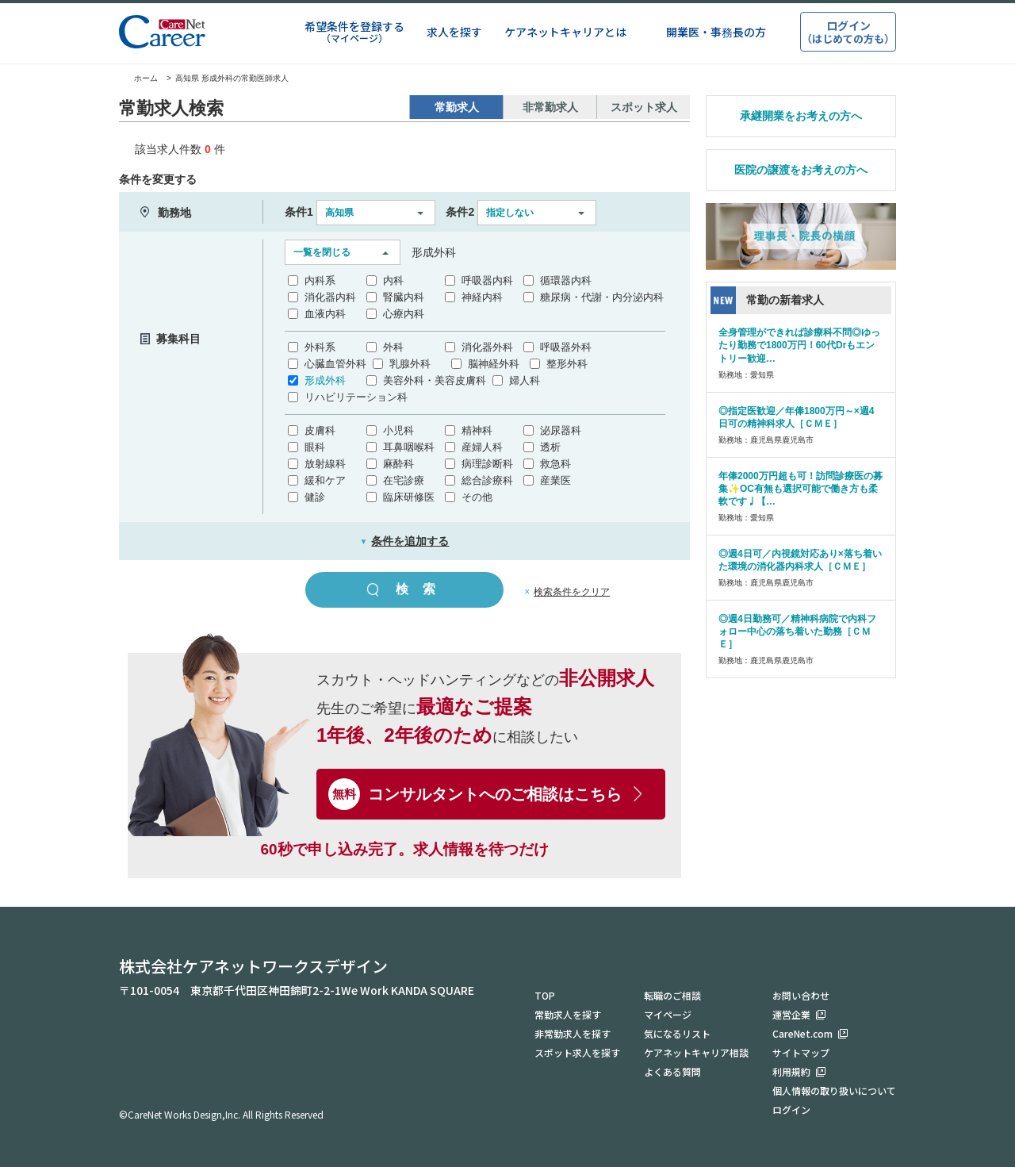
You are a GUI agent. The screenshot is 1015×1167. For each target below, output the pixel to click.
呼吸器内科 (487, 280)
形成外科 (325, 380)
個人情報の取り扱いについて (834, 1090)
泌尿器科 (560, 430)
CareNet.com (802, 1033)
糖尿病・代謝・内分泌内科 (602, 297)
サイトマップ (800, 1052)
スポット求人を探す (577, 1052)
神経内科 (482, 297)
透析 (550, 447)
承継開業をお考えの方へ (801, 115)
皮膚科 (319, 430)
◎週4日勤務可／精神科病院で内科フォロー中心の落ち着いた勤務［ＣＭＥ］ (797, 631)
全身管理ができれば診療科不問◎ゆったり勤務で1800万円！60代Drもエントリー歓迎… (799, 345)
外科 (393, 347)
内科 (393, 280)
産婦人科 (482, 447)
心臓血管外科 (335, 364)
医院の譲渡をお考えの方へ (801, 169)
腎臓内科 (403, 297)
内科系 (319, 280)
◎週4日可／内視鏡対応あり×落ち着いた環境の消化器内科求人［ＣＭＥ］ (800, 560)
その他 (477, 497)
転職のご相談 (672, 995)
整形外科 (567, 364)
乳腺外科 (410, 364)
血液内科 (325, 314)
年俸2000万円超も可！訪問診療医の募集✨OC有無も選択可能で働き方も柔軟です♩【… (800, 488)
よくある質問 (672, 1071)
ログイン (791, 1109)
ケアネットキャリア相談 (696, 1052)
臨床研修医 (409, 497)
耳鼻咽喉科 (409, 447)
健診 (314, 497)
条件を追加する (405, 541)
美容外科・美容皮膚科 (434, 380)
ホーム (138, 78)
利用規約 (791, 1071)
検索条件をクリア (572, 591)
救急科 (555, 464)
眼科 (314, 447)
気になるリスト (677, 1033)
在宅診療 (403, 480)
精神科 (477, 430)
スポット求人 (644, 107)
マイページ (667, 1014)
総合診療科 (487, 480)
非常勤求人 (550, 107)
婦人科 (524, 380)
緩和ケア (325, 480)
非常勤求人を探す (572, 1033)
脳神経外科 (493, 364)
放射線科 (325, 464)
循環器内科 (566, 280)
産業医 (555, 480)
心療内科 (403, 314)
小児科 (398, 430)
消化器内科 (330, 297)
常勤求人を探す (567, 1014)
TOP (544, 995)
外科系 (319, 347)
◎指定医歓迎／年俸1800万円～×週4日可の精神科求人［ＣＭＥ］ (796, 417)
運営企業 (791, 1014)
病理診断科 (487, 464)
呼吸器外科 (566, 347)
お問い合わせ (800, 995)
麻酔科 (398, 464)
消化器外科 (487, 347)
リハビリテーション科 (356, 397)
